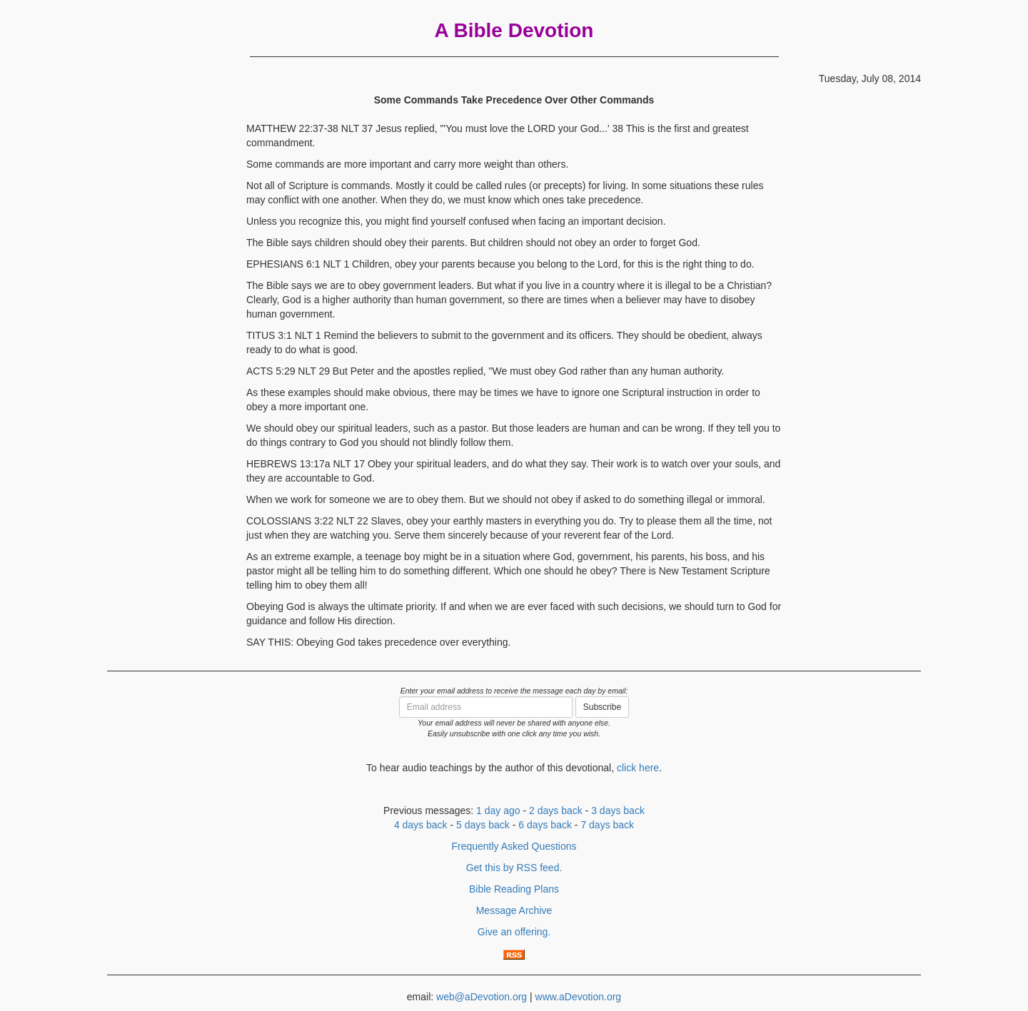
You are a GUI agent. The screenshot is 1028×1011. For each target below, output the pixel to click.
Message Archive (514, 910)
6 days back (545, 824)
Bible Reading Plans (514, 889)
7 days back (607, 824)
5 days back (483, 824)
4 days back (421, 824)
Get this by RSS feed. (514, 867)
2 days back (556, 810)
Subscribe (602, 707)
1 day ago (498, 810)
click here (638, 767)
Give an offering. (514, 932)
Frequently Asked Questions (513, 846)
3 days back (618, 810)
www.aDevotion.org (578, 996)
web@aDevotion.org (481, 996)
